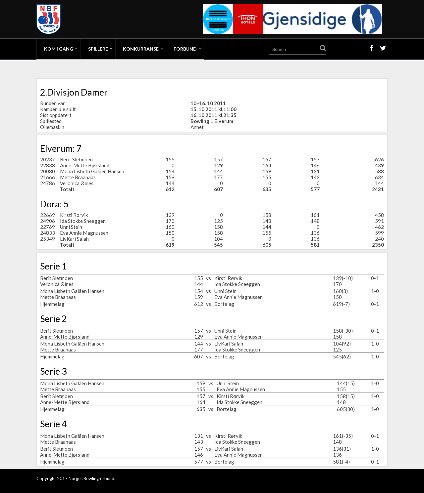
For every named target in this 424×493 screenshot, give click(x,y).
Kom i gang (58, 49)
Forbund (185, 49)
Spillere (98, 49)
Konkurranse (141, 49)
